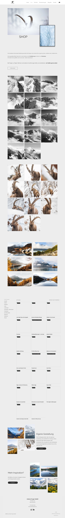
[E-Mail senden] (13, 68)
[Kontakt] (41, 449)
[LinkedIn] (34, 510)
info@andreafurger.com (32, 506)
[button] (59, 2)
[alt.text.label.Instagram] (31, 510)
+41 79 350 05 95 (32, 505)
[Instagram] (13, 483)
